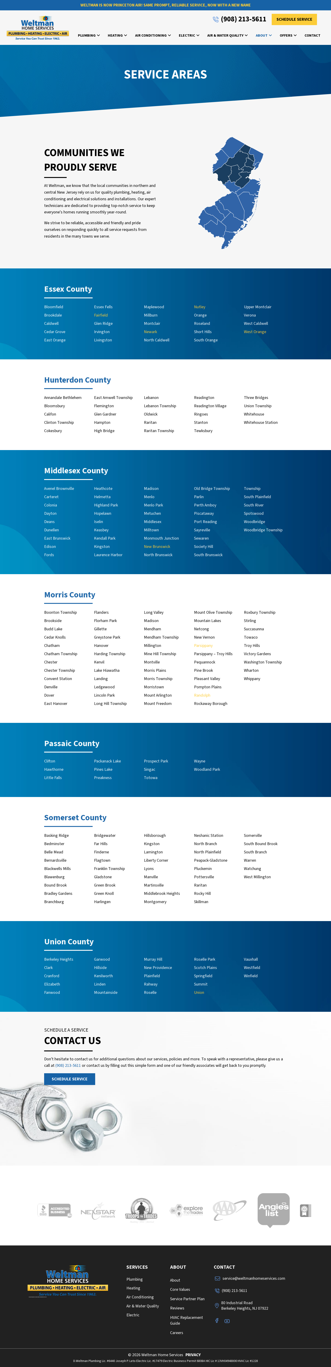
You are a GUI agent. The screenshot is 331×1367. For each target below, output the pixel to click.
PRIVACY (193, 1355)
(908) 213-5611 (68, 1065)
